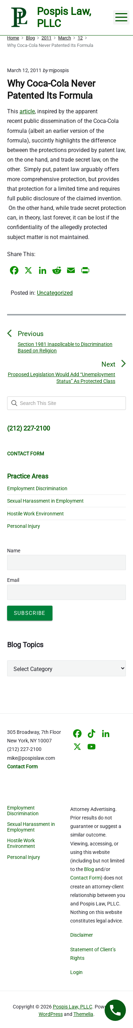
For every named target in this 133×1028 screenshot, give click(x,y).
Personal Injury (23, 526)
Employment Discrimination (37, 488)
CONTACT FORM (25, 453)
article (27, 111)
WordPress (51, 1014)
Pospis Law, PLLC (72, 1007)
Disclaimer (81, 935)
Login (76, 972)
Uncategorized (55, 293)
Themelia (83, 1014)
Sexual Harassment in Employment (45, 501)
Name (13, 550)
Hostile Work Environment (35, 513)
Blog (89, 869)
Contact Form (85, 878)
